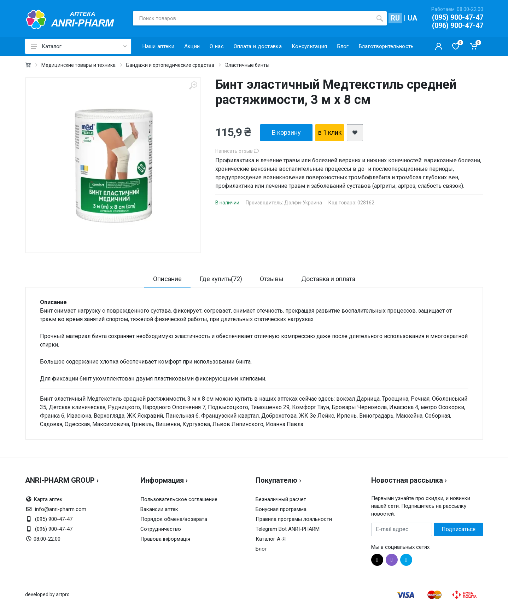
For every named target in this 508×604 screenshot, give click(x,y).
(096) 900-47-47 (457, 25)
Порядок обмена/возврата (173, 519)
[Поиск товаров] (253, 18)
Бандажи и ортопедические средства (170, 65)
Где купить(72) (220, 279)
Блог (261, 549)
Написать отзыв (237, 151)
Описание (167, 279)
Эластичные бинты (247, 65)
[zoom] (193, 85)
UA (412, 18)
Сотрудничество (160, 529)
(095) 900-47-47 (457, 17)
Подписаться (458, 529)
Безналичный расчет (281, 499)
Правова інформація (165, 539)
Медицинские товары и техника (78, 65)
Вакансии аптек (159, 509)
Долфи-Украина (303, 202)
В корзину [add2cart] (286, 132)
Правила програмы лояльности (294, 519)
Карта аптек (48, 499)
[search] (380, 18)
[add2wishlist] (355, 132)
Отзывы (272, 279)
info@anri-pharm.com (60, 509)
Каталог (79, 46)
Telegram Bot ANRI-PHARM (288, 529)
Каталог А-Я (271, 539)
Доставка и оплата (328, 279)
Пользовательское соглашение (178, 499)
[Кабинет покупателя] (438, 46)
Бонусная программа (281, 509)
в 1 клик (329, 132)
